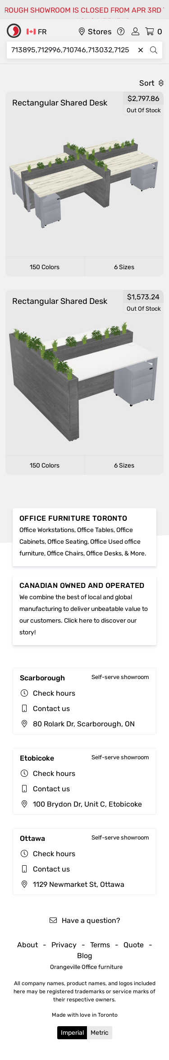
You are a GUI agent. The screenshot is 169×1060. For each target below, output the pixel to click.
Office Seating (67, 542)
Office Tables (95, 530)
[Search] (72, 50)
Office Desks (104, 553)
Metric (100, 1033)
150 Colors (44, 267)
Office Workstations (46, 530)
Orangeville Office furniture (86, 967)
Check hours (54, 693)
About (27, 945)
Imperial (72, 1033)
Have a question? (84, 920)
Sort (151, 82)
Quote (133, 945)
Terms (100, 945)
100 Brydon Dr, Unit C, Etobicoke (81, 804)
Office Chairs (65, 553)
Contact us (51, 708)
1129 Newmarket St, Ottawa (72, 884)
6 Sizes (124, 267)
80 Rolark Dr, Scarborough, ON (77, 724)
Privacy (64, 945)
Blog (84, 955)
